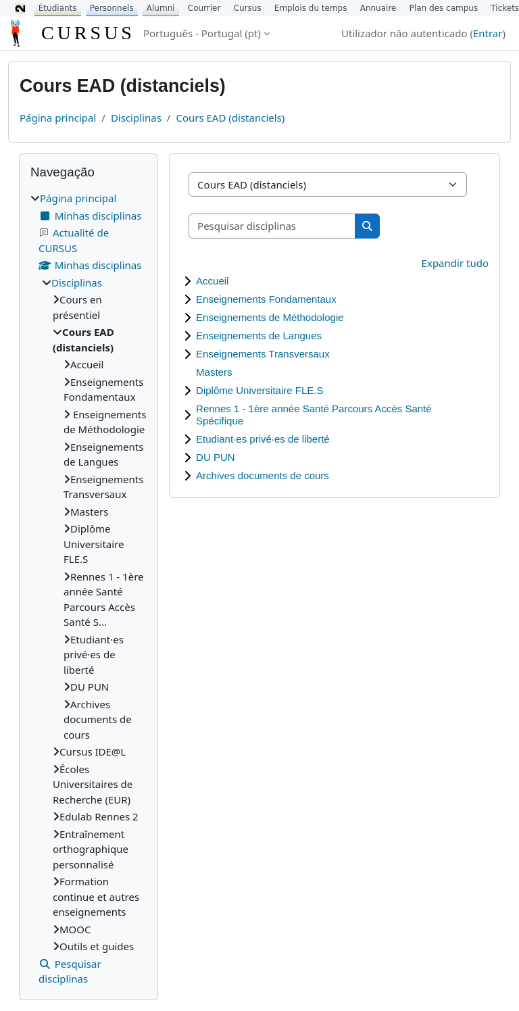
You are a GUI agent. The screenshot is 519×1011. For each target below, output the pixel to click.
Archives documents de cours (262, 475)
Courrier (204, 8)
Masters (214, 372)
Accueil (212, 281)
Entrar (488, 33)
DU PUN (215, 457)
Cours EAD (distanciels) (230, 117)
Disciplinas (136, 117)
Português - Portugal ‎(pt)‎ (202, 33)
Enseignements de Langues (259, 335)
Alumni (161, 8)
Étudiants (58, 8)
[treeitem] (88, 589)
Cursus (248, 8)
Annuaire (378, 8)
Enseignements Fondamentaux (266, 299)
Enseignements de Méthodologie (269, 317)
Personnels (112, 8)
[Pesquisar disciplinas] (272, 226)
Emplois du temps (310, 8)
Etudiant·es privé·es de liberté (263, 439)
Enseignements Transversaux (263, 354)
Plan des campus (444, 8)
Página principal (58, 117)
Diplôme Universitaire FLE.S (259, 390)
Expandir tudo (455, 263)
